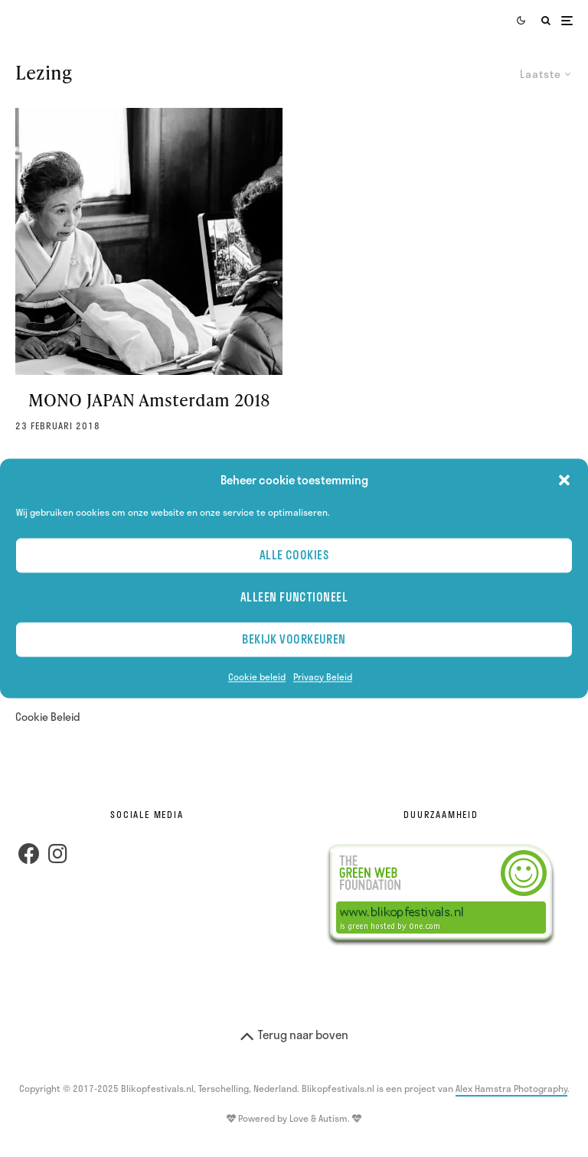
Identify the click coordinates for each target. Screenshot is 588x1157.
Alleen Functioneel (294, 597)
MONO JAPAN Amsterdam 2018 (149, 400)
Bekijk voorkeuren (294, 640)
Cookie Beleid (47, 717)
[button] (564, 480)
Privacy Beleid (322, 676)
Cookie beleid (257, 676)
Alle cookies (294, 555)
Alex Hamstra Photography (511, 1088)
